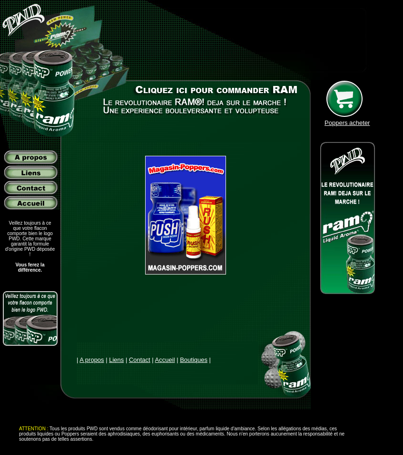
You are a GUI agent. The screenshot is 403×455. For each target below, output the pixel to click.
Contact (139, 359)
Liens (116, 359)
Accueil (165, 359)
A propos (91, 359)
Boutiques (193, 359)
